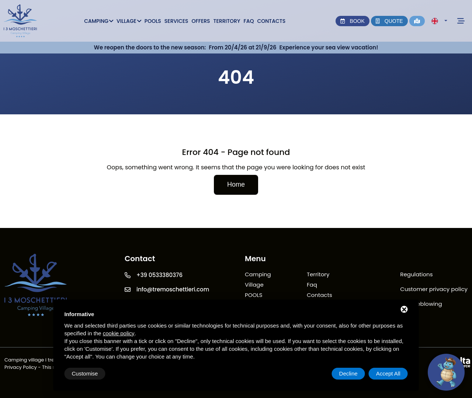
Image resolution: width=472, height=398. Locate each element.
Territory (227, 21)
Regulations (416, 274)
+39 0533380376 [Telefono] (159, 275)
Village (129, 21)
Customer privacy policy (434, 289)
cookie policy (119, 333)
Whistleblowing (421, 304)
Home (236, 184)
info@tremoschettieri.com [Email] (172, 290)
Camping (98, 21)
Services (176, 21)
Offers (201, 21)
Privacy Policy (20, 367)
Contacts (271, 21)
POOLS (153, 21)
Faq (248, 21)
